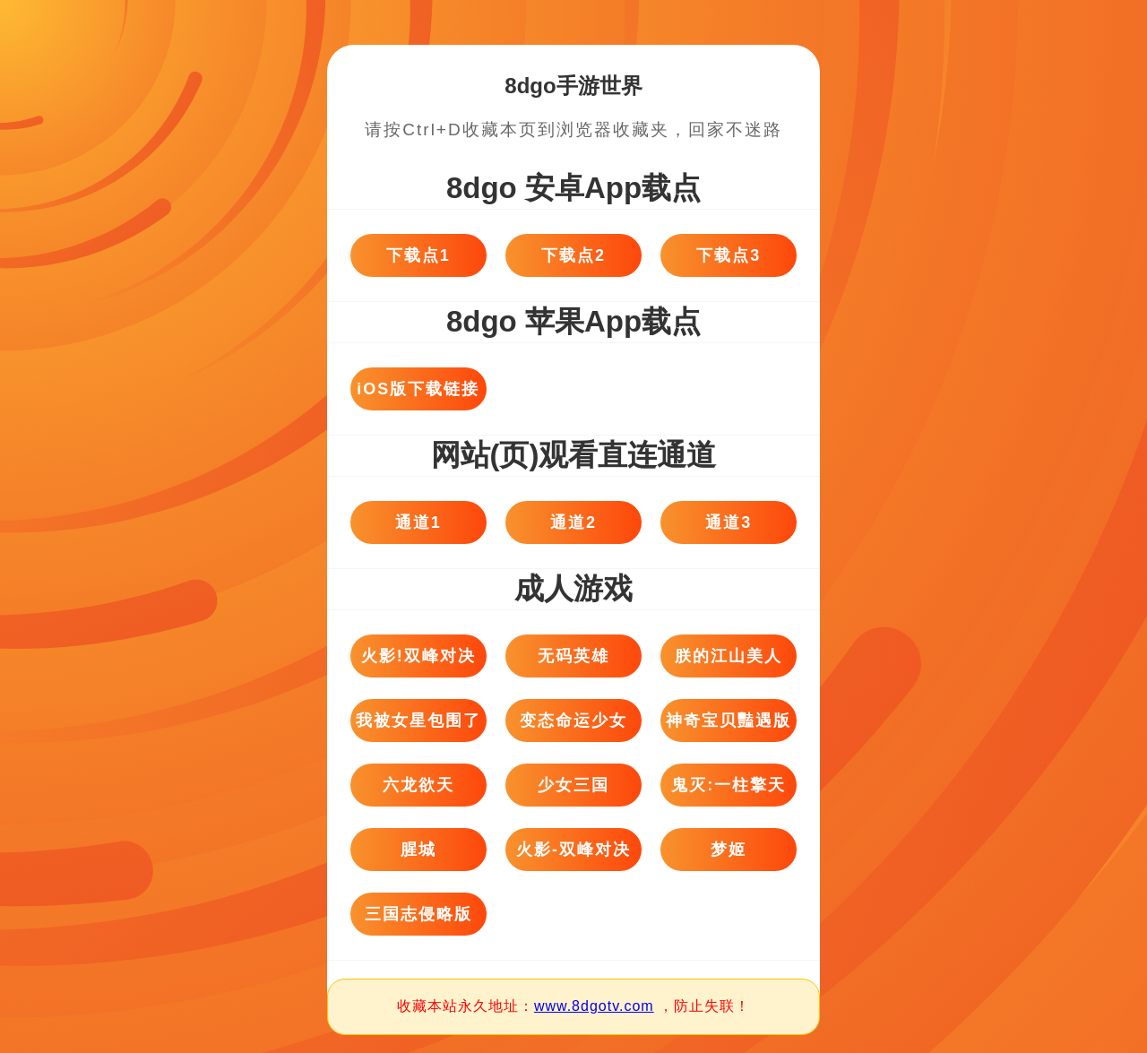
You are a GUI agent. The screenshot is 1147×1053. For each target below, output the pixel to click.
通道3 (728, 522)
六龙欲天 (418, 785)
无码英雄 (573, 656)
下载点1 (418, 255)
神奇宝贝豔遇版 (728, 720)
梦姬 (728, 850)
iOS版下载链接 (418, 389)
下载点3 (728, 255)
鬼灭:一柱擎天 (728, 785)
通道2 (573, 522)
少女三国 (573, 785)
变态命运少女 (573, 720)
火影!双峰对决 (418, 656)
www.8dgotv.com (594, 1006)
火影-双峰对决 (573, 850)
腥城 (418, 850)
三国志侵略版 (418, 914)
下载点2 (573, 255)
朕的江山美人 (728, 656)
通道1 (418, 522)
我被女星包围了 (418, 720)
